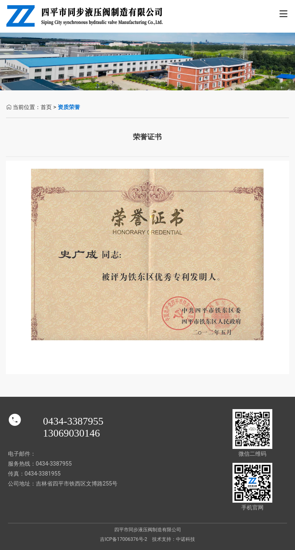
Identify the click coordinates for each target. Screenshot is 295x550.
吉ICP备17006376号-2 (123, 539)
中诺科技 (185, 539)
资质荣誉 (69, 107)
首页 (46, 107)
